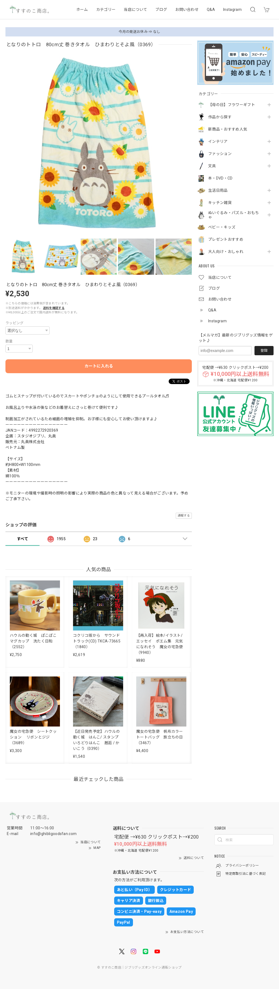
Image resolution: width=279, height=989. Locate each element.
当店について (135, 9)
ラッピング (14, 323)
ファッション (220, 154)
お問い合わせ (187, 9)
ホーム (82, 9)
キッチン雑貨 (220, 202)
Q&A (211, 9)
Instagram (232, 9)
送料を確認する (54, 308)
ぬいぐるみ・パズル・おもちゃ (233, 215)
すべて (22, 539)
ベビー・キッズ (221, 227)
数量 (9, 341)
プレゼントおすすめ (225, 239)
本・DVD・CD (220, 178)
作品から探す (220, 117)
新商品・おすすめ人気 (227, 129)
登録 (264, 350)
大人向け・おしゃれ (225, 251)
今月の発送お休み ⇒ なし (139, 32)
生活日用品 (218, 190)
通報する (184, 515)
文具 (212, 166)
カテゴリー (106, 9)
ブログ (161, 9)
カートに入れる (98, 366)
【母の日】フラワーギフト (231, 105)
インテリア (218, 141)
